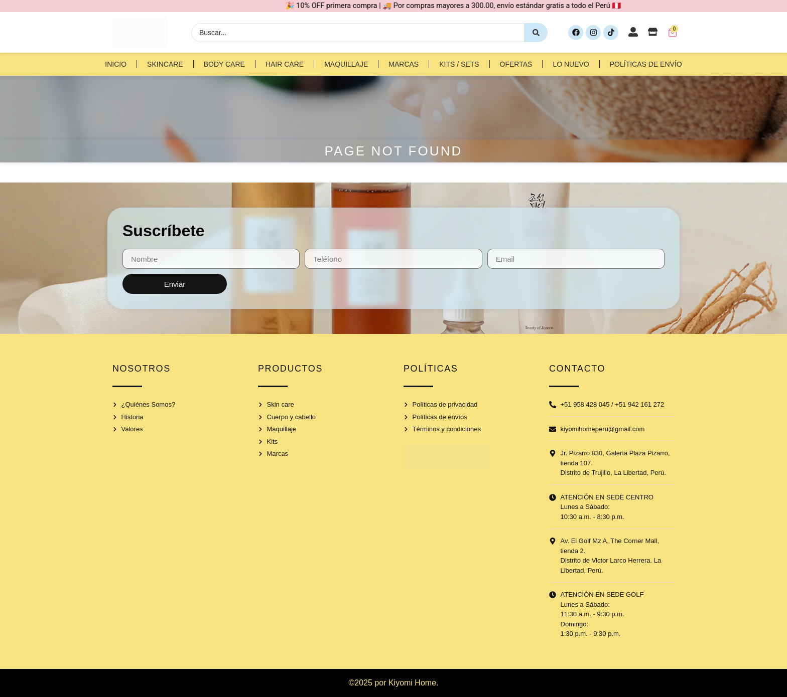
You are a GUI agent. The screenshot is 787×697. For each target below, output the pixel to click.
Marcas (403, 64)
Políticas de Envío (646, 64)
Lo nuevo (571, 64)
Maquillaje (346, 64)
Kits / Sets (459, 64)
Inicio (115, 64)
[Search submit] (536, 32)
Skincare (165, 64)
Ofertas (516, 64)
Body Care (224, 64)
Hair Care (285, 64)
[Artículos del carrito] (673, 33)
